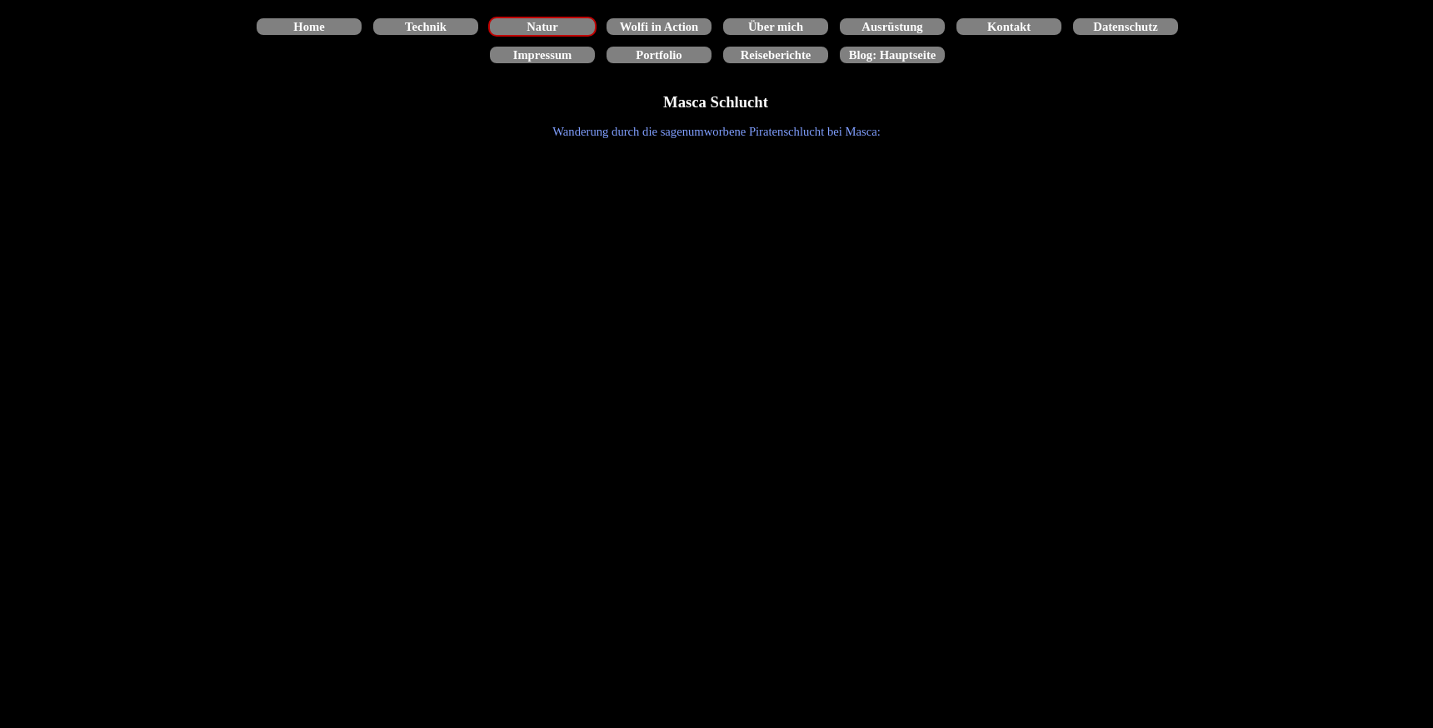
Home (308, 26)
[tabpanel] (716, 131)
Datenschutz (1125, 26)
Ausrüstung (891, 26)
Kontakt (1009, 26)
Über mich (775, 26)
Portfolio (659, 55)
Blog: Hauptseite (892, 55)
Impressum (542, 55)
